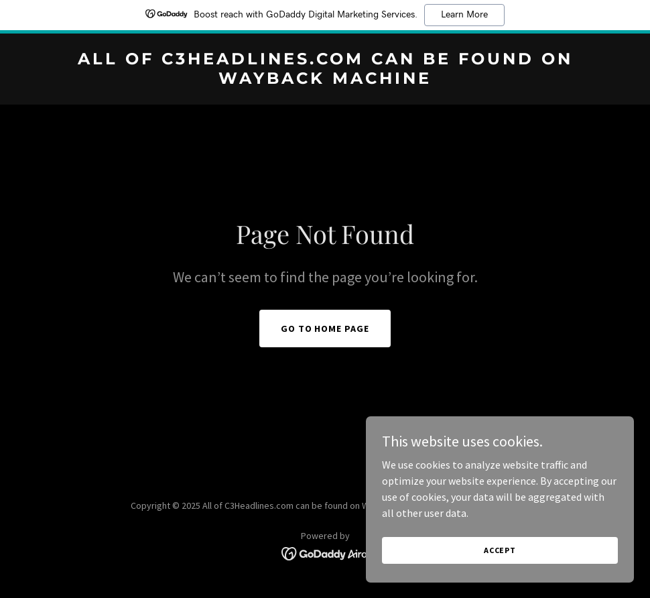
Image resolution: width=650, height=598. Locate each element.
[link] (325, 79)
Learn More (464, 14)
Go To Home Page (325, 328)
